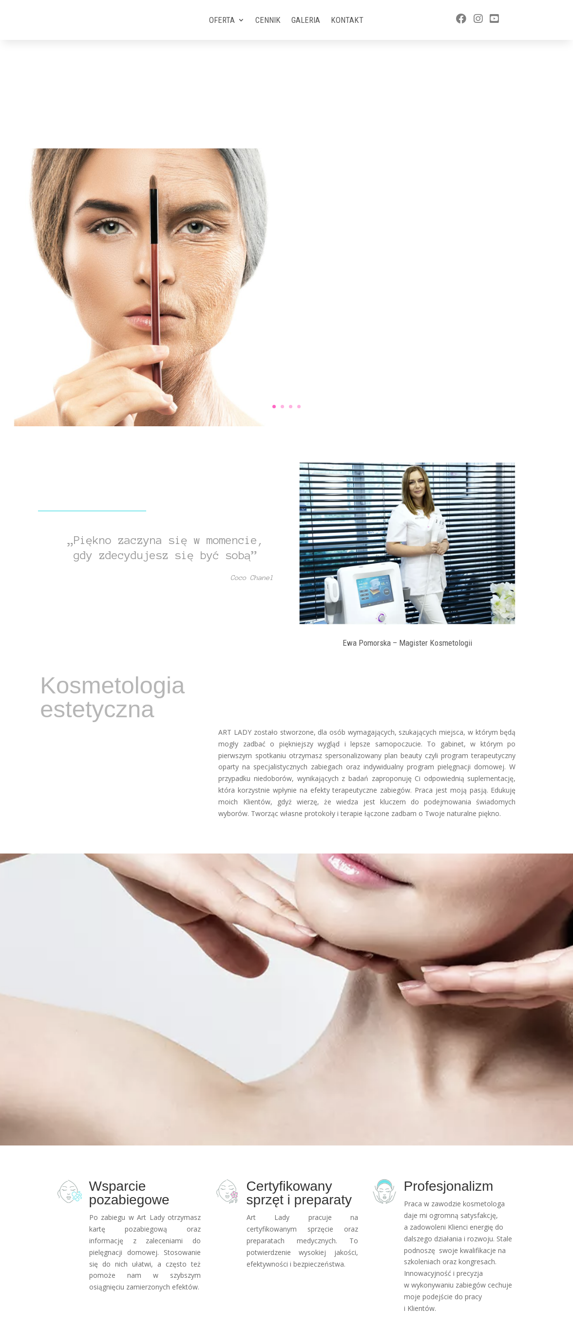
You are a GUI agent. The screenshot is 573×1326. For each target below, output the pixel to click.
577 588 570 (453, 1294)
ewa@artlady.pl (459, 1312)
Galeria (305, 21)
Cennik (268, 21)
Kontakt (347, 21)
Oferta (222, 21)
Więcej (428, 196)
